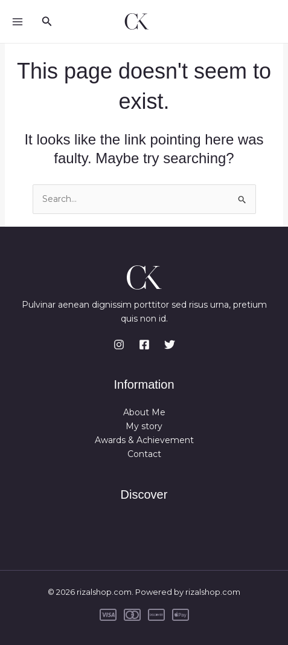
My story (144, 426)
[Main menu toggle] (17, 21)
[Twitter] (169, 344)
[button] (47, 22)
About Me (144, 412)
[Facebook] (144, 344)
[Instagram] (119, 344)
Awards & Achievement (144, 440)
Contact (144, 454)
